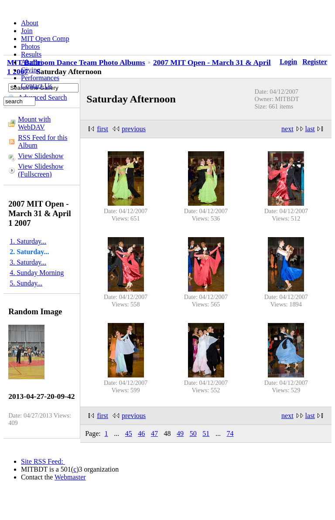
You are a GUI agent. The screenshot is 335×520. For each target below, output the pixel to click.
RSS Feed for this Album (42, 141)
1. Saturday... (28, 241)
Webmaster (70, 477)
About (29, 23)
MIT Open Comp (45, 38)
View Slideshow (40, 156)
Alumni (31, 62)
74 (229, 433)
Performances (40, 78)
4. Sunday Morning (37, 272)
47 (154, 433)
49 (180, 433)
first (102, 129)
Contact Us (36, 85)
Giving (30, 70)
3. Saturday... (28, 262)
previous (134, 129)
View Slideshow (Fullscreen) (40, 170)
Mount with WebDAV (34, 123)
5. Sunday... (26, 283)
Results (31, 54)
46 (141, 433)
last (310, 129)
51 (205, 433)
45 (128, 433)
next (287, 129)
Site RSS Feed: (43, 461)
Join (27, 30)
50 (193, 433)
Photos (30, 46)
